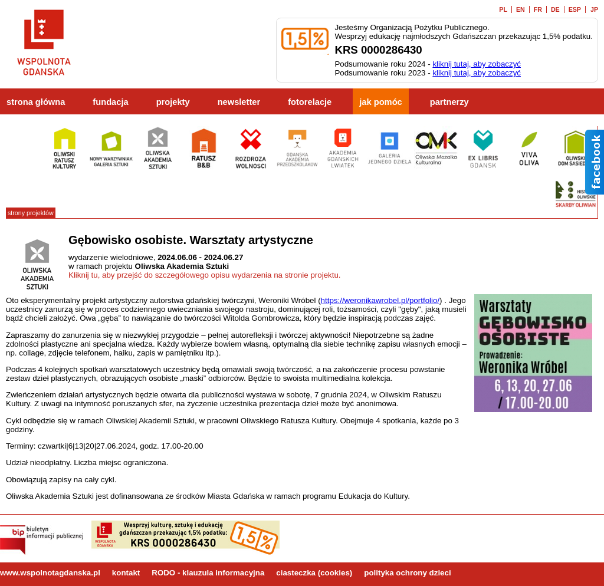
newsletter (239, 102)
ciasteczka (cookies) (314, 572)
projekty (173, 102)
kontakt (126, 572)
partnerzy (449, 102)
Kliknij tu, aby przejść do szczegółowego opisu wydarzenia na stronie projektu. (204, 275)
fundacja (110, 102)
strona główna (35, 102)
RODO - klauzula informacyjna (208, 572)
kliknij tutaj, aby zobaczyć (476, 64)
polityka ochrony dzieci (407, 572)
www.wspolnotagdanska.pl (50, 572)
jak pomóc (380, 102)
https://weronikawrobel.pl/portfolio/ (380, 300)
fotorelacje (309, 102)
